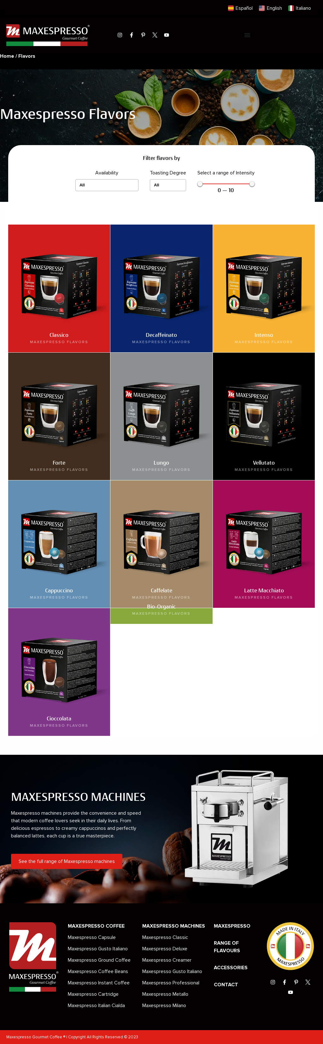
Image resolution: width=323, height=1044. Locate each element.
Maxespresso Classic (165, 937)
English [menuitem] (274, 8)
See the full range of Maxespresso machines (67, 861)
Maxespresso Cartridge (93, 994)
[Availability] (106, 185)
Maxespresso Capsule (92, 937)
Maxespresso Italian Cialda (96, 1005)
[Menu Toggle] (247, 35)
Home (7, 56)
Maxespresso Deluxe (164, 949)
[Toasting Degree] (168, 185)
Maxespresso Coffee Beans (98, 971)
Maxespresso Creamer (166, 960)
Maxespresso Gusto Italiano (98, 949)
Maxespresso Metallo (165, 994)
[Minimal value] (226, 183)
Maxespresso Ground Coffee (99, 960)
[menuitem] (240, 8)
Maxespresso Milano (164, 1005)
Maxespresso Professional (170, 983)
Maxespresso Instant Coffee (99, 983)
